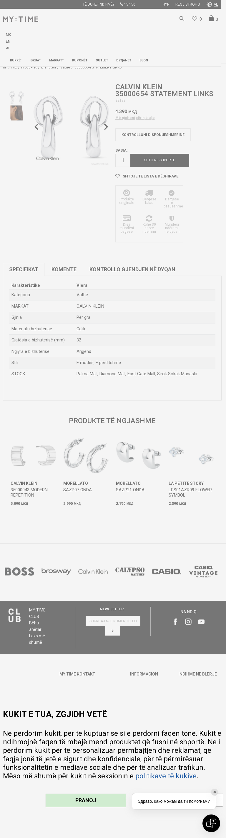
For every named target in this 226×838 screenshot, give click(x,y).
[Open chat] (211, 823)
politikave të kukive (166, 776)
